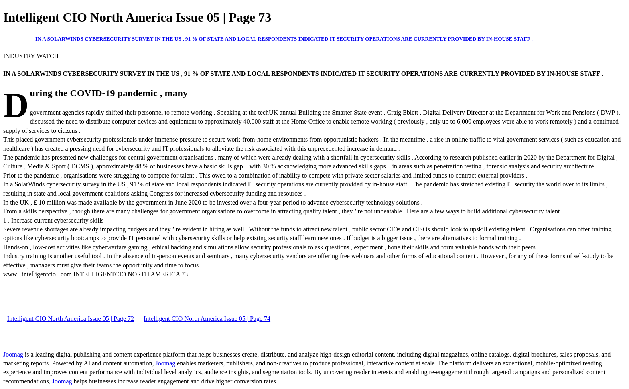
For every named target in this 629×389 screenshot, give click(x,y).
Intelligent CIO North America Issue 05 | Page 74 (207, 318)
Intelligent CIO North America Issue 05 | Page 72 (70, 318)
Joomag (14, 354)
